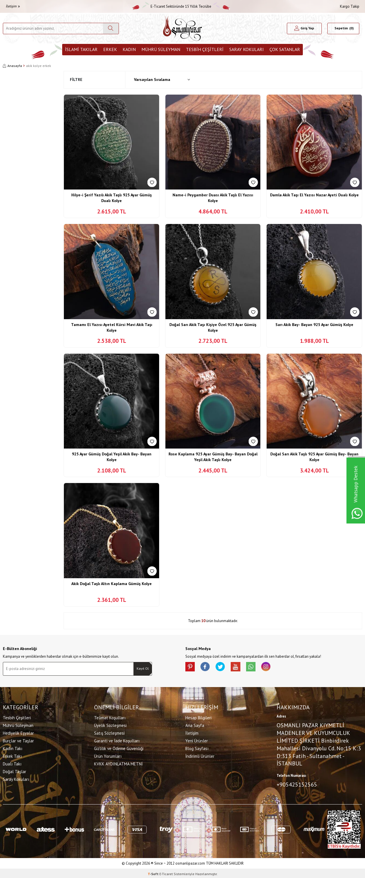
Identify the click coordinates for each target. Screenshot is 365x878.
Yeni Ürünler (196, 740)
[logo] (182, 28)
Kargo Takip (349, 6)
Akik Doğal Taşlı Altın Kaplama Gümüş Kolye (111, 583)
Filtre (76, 79)
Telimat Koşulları (109, 717)
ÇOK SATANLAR (284, 49)
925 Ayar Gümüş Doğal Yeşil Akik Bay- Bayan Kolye (111, 456)
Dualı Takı (12, 763)
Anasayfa (12, 66)
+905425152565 (297, 783)
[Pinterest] (191, 667)
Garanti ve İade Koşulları (116, 740)
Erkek (110, 49)
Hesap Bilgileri (198, 717)
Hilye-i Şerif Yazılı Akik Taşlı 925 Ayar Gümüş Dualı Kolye (111, 197)
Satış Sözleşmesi (109, 732)
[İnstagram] (276, 667)
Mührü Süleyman (160, 49)
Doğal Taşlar (14, 770)
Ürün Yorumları (107, 755)
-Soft (153, 872)
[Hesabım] (304, 28)
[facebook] (208, 667)
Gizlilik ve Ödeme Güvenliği (118, 747)
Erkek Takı (12, 755)
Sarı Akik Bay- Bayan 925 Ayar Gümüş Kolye (314, 324)
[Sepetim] (343, 28)
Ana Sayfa (194, 724)
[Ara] (111, 28)
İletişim (13, 6)
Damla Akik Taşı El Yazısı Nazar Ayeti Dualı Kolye (314, 194)
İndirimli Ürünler (199, 755)
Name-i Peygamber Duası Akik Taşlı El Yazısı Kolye (213, 197)
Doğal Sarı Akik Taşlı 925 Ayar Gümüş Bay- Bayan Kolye (314, 456)
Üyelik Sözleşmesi (110, 724)
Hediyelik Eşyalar (18, 732)
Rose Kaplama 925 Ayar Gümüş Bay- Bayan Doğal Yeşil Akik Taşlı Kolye (213, 456)
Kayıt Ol (143, 668)
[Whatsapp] (259, 667)
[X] (225, 667)
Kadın (129, 49)
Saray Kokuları (246, 49)
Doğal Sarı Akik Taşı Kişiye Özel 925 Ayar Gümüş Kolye (212, 327)
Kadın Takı (12, 747)
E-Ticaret (166, 872)
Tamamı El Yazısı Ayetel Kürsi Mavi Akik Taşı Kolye (111, 327)
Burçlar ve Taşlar (18, 740)
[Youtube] (242, 667)
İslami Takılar (81, 49)
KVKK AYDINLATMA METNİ (118, 763)
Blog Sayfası (196, 747)
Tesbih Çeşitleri (205, 49)
